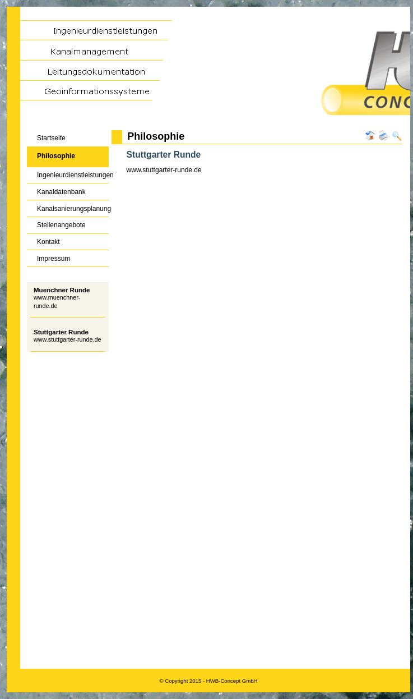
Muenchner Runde (62, 290)
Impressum (48, 256)
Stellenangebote (56, 223)
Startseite (46, 136)
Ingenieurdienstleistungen (68, 173)
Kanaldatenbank (56, 189)
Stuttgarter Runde (61, 332)
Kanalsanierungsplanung (68, 206)
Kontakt (43, 240)
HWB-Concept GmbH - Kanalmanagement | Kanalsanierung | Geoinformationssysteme (208, 68)
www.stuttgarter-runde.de (67, 339)
